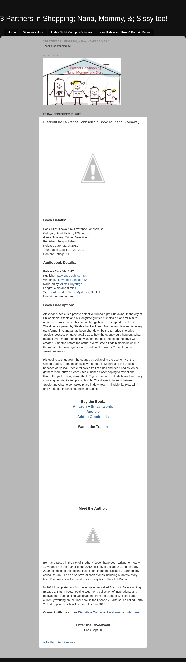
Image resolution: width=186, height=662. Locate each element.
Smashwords (102, 407)
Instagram (132, 612)
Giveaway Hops (33, 32)
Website (84, 612)
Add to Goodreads (93, 417)
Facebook (114, 612)
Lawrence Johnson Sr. (72, 275)
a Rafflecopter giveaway (59, 642)
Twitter (97, 612)
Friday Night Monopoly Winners (71, 32)
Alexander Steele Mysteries (71, 292)
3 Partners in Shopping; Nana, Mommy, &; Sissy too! (84, 18)
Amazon (80, 407)
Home (12, 32)
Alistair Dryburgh (71, 284)
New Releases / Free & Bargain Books (125, 32)
